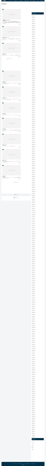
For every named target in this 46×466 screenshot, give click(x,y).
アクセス (31, 463)
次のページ (16, 103)
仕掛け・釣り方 (23, 463)
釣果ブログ (20, 463)
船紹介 (28, 463)
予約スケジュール (16, 463)
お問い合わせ (34, 463)
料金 (26, 463)
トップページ (11, 463)
